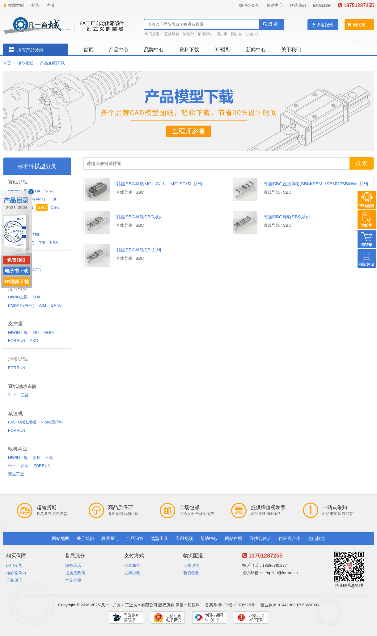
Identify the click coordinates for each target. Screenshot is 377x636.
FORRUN (16, 340)
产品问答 (134, 538)
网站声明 (233, 538)
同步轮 (236, 34)
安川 (36, 457)
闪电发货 (14, 565)
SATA (56, 305)
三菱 (49, 457)
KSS (54, 242)
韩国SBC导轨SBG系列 (139, 216)
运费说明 (191, 565)
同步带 (221, 34)
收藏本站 (13, 5)
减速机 (15, 413)
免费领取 (16, 260)
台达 (25, 465)
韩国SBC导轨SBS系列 (287, 216)
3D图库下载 (16, 281)
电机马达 (18, 448)
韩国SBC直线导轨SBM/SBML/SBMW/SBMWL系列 (316, 183)
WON (36, 269)
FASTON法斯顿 (22, 422)
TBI (53, 199)
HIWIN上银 (18, 297)
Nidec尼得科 (52, 422)
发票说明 (132, 573)
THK (36, 191)
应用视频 (184, 538)
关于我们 (291, 49)
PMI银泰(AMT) (32, 199)
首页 (88, 49)
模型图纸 (25, 63)
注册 (50, 5)
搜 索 (270, 23)
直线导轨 (171, 34)
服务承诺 (73, 565)
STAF (50, 191)
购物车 (356, 24)
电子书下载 (16, 270)
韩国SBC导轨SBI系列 (138, 249)
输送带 (188, 34)
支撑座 (15, 323)
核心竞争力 (16, 573)
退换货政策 (75, 573)
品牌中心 (154, 49)
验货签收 (191, 573)
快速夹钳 (253, 34)
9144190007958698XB (298, 605)
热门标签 (316, 538)
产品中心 (119, 49)
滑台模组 (18, 288)
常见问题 (73, 580)
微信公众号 (249, 5)
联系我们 (298, 5)
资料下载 (189, 49)
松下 (12, 465)
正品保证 (14, 580)
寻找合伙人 (260, 538)
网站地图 (60, 538)
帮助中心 (275, 5)
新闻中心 (256, 49)
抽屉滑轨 (205, 34)
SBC (42, 207)
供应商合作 (289, 538)
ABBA (49, 332)
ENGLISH (322, 5)
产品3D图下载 (52, 63)
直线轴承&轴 (22, 386)
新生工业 (16, 474)
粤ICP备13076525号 (236, 605)
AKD (34, 340)
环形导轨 (18, 359)
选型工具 (159, 538)
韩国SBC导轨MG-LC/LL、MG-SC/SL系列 (159, 183)
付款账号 (132, 565)
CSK (55, 207)
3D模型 (222, 49)
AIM (42, 305)
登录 (35, 5)
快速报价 (323, 24)
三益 (25, 395)
